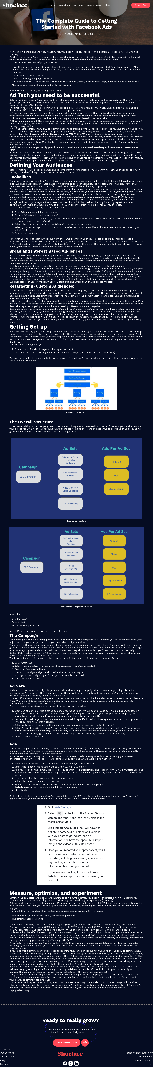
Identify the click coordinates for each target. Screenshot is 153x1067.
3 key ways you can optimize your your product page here (103, 956)
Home (52, 5)
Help (150, 1064)
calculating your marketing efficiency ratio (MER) (46, 940)
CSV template (85, 796)
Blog (107, 5)
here (106, 102)
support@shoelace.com (140, 1052)
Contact (4, 1064)
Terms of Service (144, 1060)
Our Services (7, 1052)
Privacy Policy (145, 1056)
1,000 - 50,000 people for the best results (113, 241)
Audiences (51, 212)
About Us (64, 5)
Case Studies (94, 5)
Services (78, 5)
